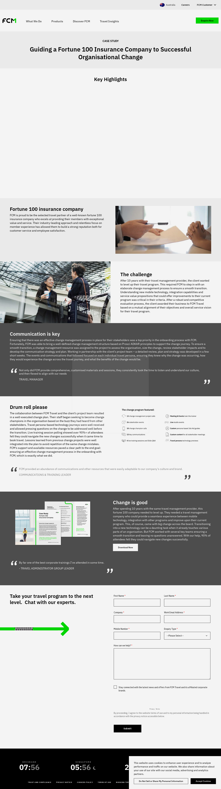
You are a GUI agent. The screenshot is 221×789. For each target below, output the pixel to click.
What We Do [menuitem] (34, 21)
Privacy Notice (64, 782)
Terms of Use (104, 782)
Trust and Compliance (39, 782)
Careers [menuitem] (185, 4)
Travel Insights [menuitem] (109, 21)
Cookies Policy (85, 782)
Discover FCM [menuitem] (81, 21)
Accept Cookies (203, 781)
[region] (175, 772)
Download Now (125, 547)
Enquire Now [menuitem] (207, 20)
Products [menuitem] (57, 21)
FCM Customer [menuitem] (204, 4)
